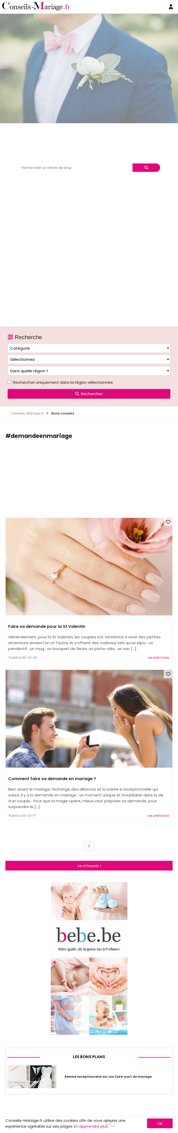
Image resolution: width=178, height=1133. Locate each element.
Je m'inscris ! (89, 865)
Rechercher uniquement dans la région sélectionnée (63, 382)
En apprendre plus (91, 1126)
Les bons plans (89, 1056)
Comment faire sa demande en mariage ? (52, 779)
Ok (160, 1123)
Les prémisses (158, 657)
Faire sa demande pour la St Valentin (46, 626)
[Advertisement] (91, 479)
